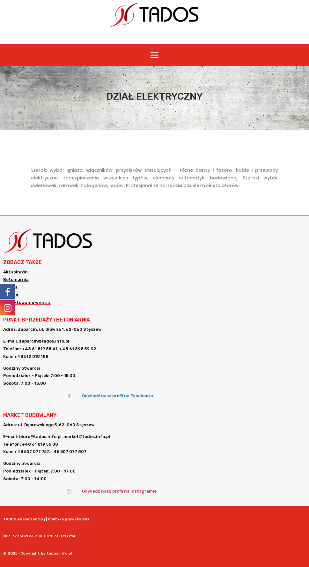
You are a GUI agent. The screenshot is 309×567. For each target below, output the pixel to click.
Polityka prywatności (68, 519)
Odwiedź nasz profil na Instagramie (119, 491)
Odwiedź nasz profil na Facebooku (117, 395)
